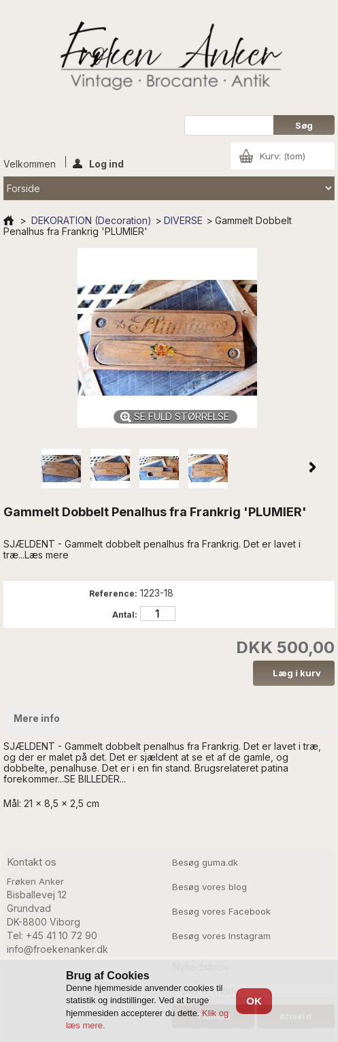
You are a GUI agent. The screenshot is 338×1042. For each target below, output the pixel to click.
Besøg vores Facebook (221, 911)
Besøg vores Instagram (221, 935)
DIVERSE (183, 220)
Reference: (113, 593)
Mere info (37, 718)
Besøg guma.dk (205, 862)
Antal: (124, 615)
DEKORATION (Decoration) (91, 220)
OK (254, 1001)
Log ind (98, 163)
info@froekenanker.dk (57, 949)
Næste (312, 467)
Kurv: (282, 156)
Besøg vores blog (209, 886)
